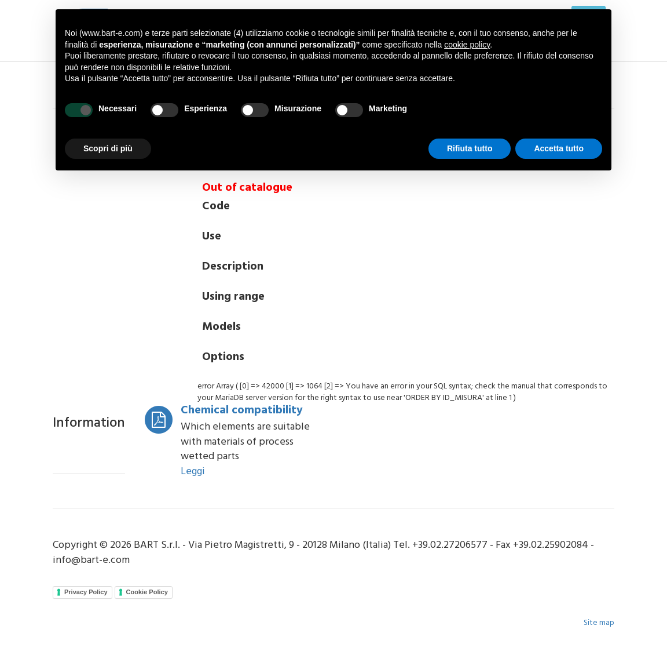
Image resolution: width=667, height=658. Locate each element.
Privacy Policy (86, 591)
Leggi (193, 471)
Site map (599, 623)
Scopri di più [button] (108, 148)
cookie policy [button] (467, 44)
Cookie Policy (147, 591)
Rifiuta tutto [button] (470, 148)
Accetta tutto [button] (559, 148)
